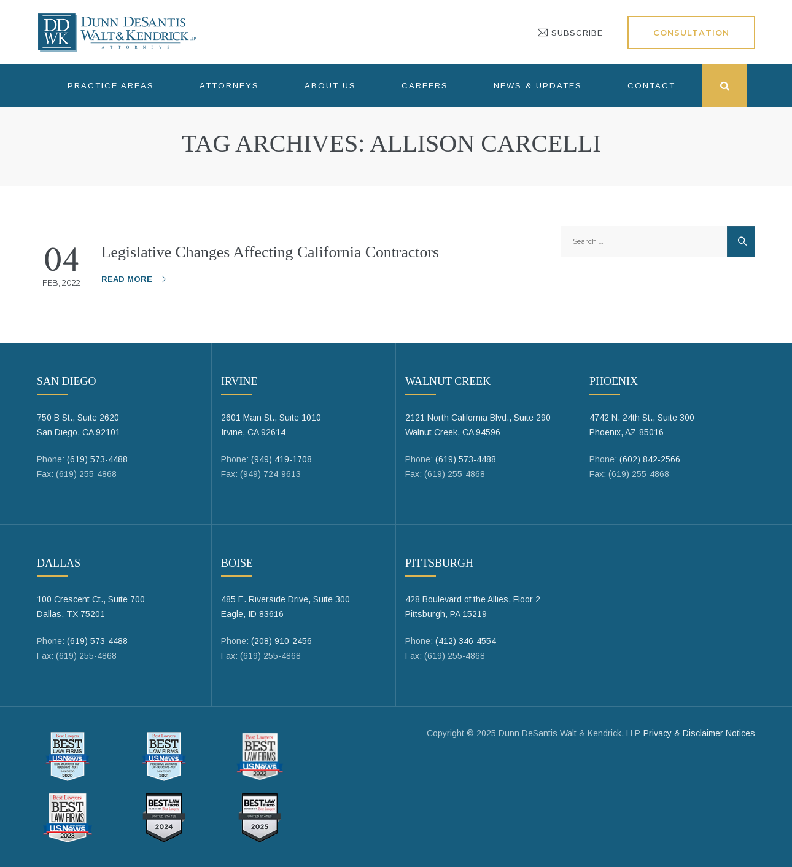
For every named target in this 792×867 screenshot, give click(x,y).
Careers (425, 85)
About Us (330, 85)
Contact (651, 85)
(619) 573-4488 (97, 459)
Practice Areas (111, 85)
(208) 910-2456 (281, 641)
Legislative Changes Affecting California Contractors (271, 252)
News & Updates (538, 85)
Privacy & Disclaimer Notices (699, 733)
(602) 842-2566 (649, 459)
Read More (126, 279)
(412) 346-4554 (465, 641)
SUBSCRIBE (570, 32)
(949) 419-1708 (281, 459)
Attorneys (229, 85)
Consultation (691, 32)
